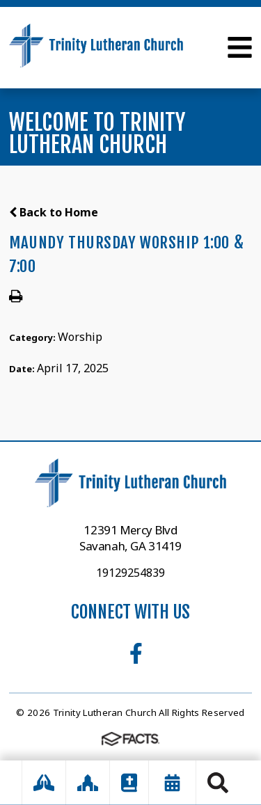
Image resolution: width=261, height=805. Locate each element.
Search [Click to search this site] (217, 782)
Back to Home (53, 212)
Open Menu (240, 47)
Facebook (136, 653)
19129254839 (130, 572)
